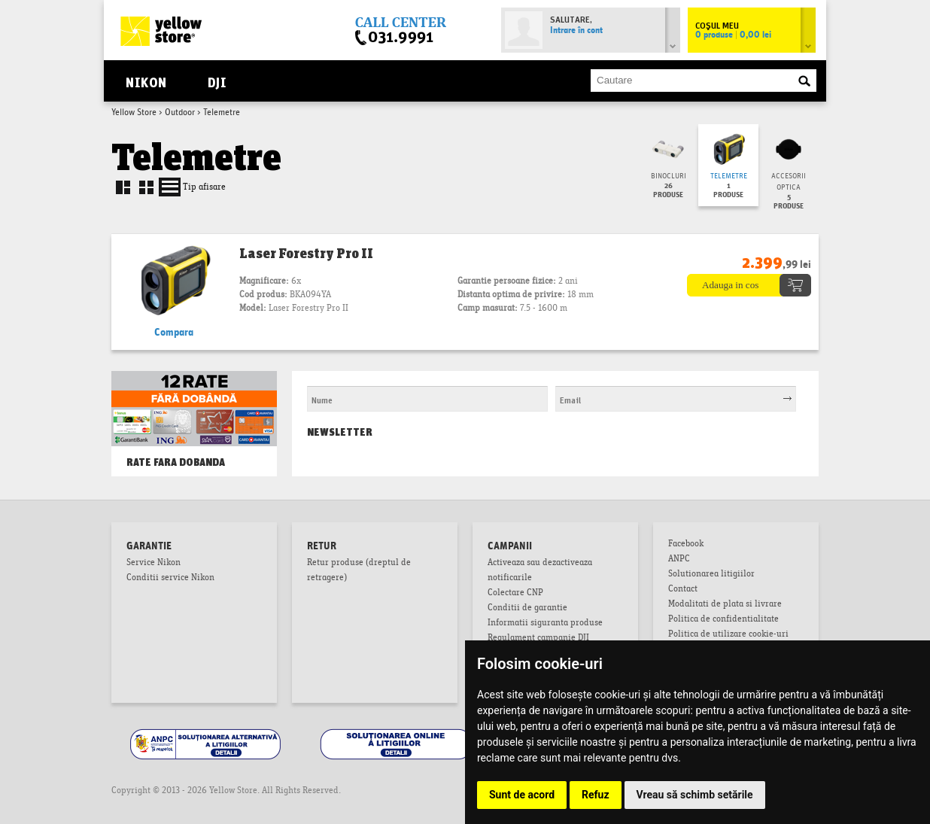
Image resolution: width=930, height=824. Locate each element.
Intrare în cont (576, 31)
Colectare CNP (515, 593)
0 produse (733, 35)
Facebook (686, 544)
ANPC (679, 559)
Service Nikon (153, 563)
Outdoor (180, 113)
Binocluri (668, 176)
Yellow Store (134, 113)
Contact (683, 589)
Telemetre (728, 176)
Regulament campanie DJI (538, 638)
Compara (173, 332)
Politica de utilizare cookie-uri (728, 635)
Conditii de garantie (527, 608)
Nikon (146, 80)
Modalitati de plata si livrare (725, 605)
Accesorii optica (788, 182)
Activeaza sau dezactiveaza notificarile (540, 571)
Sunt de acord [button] (522, 795)
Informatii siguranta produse (545, 623)
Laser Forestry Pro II (306, 253)
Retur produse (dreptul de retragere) (359, 571)
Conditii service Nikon (170, 578)
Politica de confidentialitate (723, 620)
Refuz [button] (595, 795)
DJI (217, 80)
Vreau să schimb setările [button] (695, 795)
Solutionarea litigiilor (711, 574)
